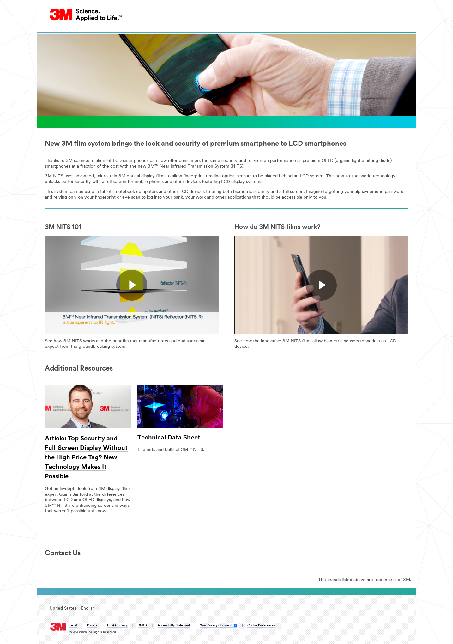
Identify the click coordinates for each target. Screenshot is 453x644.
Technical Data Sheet (168, 438)
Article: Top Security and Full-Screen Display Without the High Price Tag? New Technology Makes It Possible (86, 458)
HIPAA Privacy (117, 625)
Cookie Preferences (261, 625)
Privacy (92, 625)
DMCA (143, 625)
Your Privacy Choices (215, 625)
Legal (73, 625)
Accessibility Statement (174, 625)
